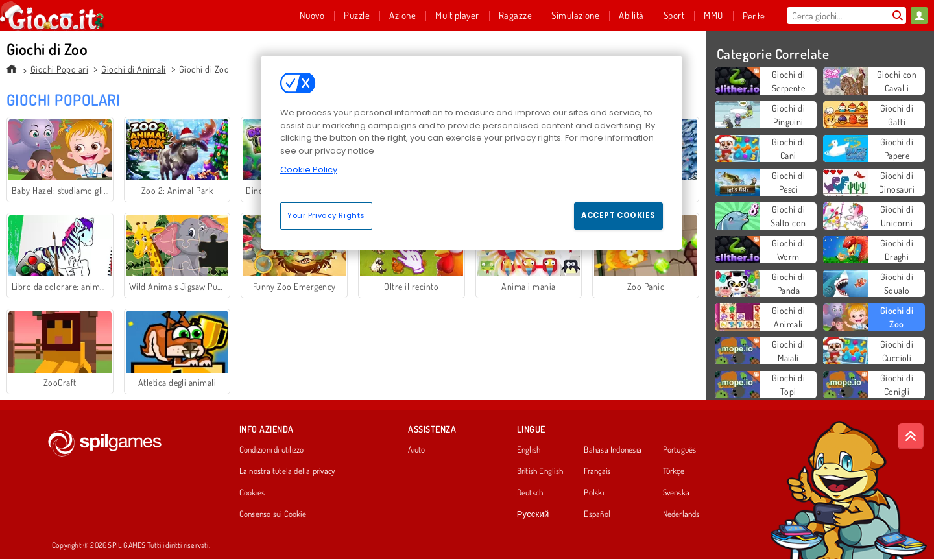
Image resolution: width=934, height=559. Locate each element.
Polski (593, 492)
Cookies (252, 492)
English (529, 450)
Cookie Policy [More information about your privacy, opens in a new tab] (308, 169)
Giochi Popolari (59, 69)
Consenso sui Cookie (272, 514)
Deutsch (530, 492)
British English (540, 471)
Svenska (676, 492)
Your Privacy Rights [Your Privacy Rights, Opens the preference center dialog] (326, 215)
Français (597, 471)
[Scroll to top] (911, 436)
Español (597, 514)
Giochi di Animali (133, 69)
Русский (533, 514)
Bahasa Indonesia (612, 450)
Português (680, 450)
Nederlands (681, 514)
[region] (471, 152)
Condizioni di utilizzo (271, 450)
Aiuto (416, 450)
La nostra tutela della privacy (287, 471)
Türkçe (673, 471)
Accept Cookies (618, 215)
